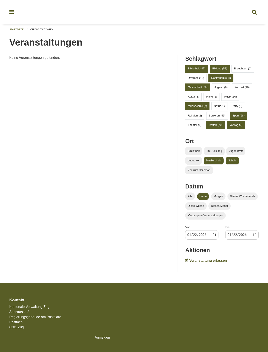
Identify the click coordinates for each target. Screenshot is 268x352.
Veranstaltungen (41, 30)
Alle (190, 196)
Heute (203, 196)
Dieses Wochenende (242, 196)
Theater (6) (194, 125)
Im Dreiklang (214, 151)
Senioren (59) (217, 116)
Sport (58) (238, 116)
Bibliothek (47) (196, 68)
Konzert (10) (241, 87)
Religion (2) (195, 116)
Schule (232, 160)
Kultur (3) (193, 97)
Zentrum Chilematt (199, 170)
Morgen (218, 196)
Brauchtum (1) (242, 68)
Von (187, 228)
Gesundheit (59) (198, 87)
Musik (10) (230, 97)
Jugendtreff (236, 151)
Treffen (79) (215, 125)
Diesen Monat (219, 206)
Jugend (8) (220, 87)
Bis (227, 228)
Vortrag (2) (236, 125)
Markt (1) (211, 97)
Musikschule (213, 160)
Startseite (16, 30)
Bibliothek (194, 151)
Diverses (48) (196, 78)
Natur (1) (219, 106)
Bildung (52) (219, 68)
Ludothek (193, 160)
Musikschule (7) (197, 106)
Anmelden (102, 337)
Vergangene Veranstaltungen (205, 216)
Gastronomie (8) (221, 78)
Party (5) (237, 106)
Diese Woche (196, 206)
